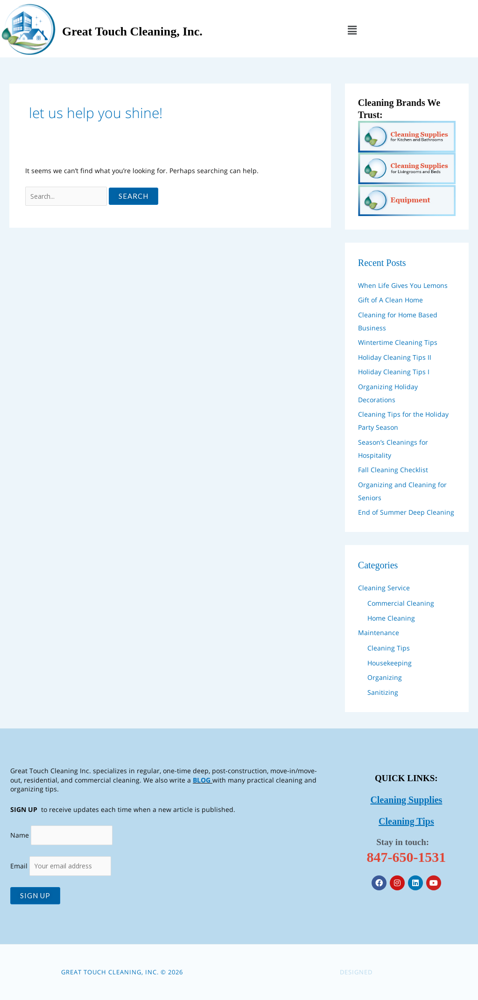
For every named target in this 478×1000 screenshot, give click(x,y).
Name (19, 834)
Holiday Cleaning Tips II (394, 356)
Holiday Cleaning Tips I (393, 370)
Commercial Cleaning (400, 602)
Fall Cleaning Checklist (393, 468)
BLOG (202, 778)
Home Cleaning (391, 617)
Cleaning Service (384, 586)
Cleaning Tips (388, 647)
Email (61, 865)
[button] (352, 30)
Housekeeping (389, 661)
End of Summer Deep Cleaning (406, 511)
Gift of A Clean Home (390, 298)
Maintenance (378, 631)
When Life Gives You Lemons (403, 284)
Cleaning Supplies (406, 799)
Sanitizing (382, 691)
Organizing (384, 676)
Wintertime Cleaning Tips (397, 341)
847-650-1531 (406, 856)
